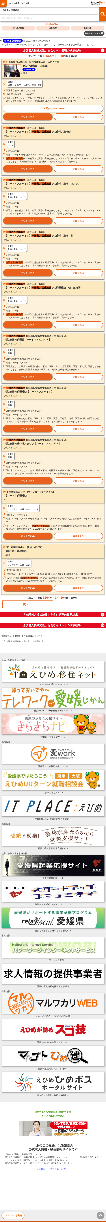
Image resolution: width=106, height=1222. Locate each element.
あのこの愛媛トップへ (17, 3)
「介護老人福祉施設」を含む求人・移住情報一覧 (23, 641)
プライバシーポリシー (59, 1169)
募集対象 (87, 28)
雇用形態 (53, 28)
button (102, 50)
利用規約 (41, 1169)
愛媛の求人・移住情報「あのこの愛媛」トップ (21, 636)
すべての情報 (18, 28)
